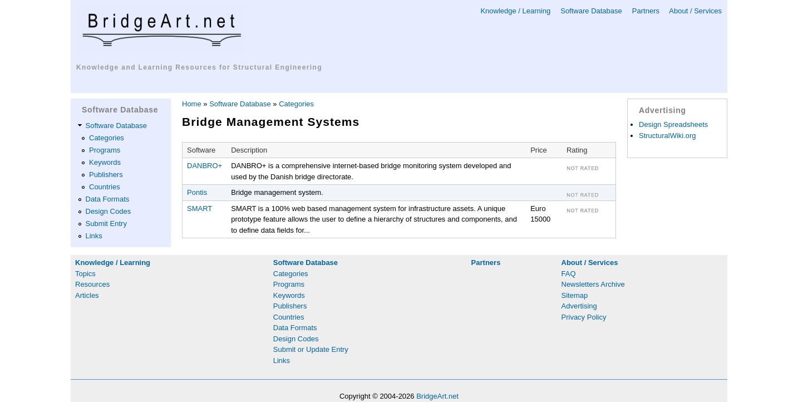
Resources (92, 284)
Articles (87, 295)
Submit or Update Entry (310, 349)
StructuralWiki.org (667, 135)
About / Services (695, 11)
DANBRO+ (204, 165)
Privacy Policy (584, 317)
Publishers (106, 174)
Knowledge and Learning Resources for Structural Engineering (199, 67)
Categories (106, 138)
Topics (85, 273)
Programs (104, 150)
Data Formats (108, 199)
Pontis (197, 192)
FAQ (568, 273)
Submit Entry (106, 223)
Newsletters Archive (593, 284)
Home (191, 104)
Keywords (105, 162)
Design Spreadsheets (673, 124)
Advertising (579, 306)
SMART (199, 208)
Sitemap (574, 295)
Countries (104, 187)
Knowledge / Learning (515, 11)
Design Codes (108, 211)
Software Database (591, 11)
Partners (645, 11)
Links (94, 236)
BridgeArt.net (437, 396)
